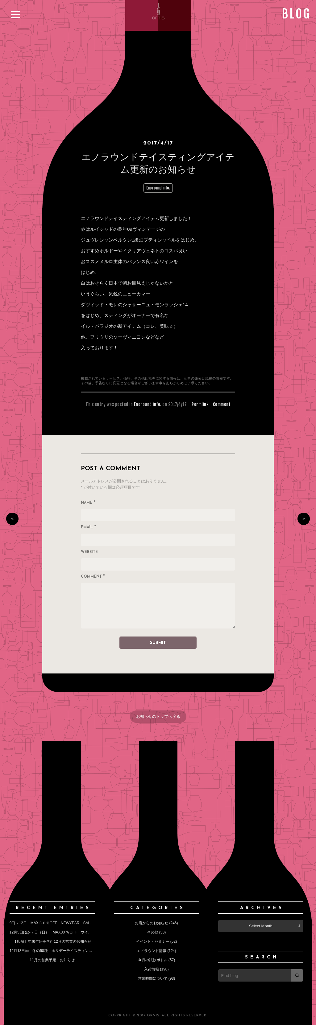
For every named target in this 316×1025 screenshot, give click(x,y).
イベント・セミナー (152, 941)
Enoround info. (158, 187)
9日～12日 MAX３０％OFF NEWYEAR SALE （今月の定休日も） (70, 923)
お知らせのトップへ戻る (158, 716)
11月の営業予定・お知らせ (52, 960)
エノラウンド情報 (151, 951)
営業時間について (153, 978)
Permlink (200, 404)
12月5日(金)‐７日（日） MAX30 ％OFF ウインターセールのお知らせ (69, 932)
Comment (222, 404)
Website (89, 552)
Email (88, 528)
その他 (152, 932)
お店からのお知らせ (151, 923)
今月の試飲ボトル (153, 960)
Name (88, 503)
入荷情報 (151, 969)
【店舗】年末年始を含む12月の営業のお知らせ (52, 941)
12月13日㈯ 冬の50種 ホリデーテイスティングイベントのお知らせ (68, 951)
